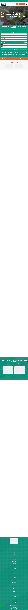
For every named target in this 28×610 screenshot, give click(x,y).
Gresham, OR (14, 577)
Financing (14, 557)
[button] (2, 370)
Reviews (14, 593)
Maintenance (14, 565)
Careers (14, 594)
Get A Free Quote (22, 4)
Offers (14, 591)
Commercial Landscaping (14, 566)
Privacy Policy (13, 607)
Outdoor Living (14, 568)
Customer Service (14, 559)
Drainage (14, 571)
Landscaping (14, 563)
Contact (14, 554)
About (14, 588)
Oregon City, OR (14, 582)
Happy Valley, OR (14, 579)
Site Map (16, 607)
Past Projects (14, 596)
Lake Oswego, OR (14, 580)
